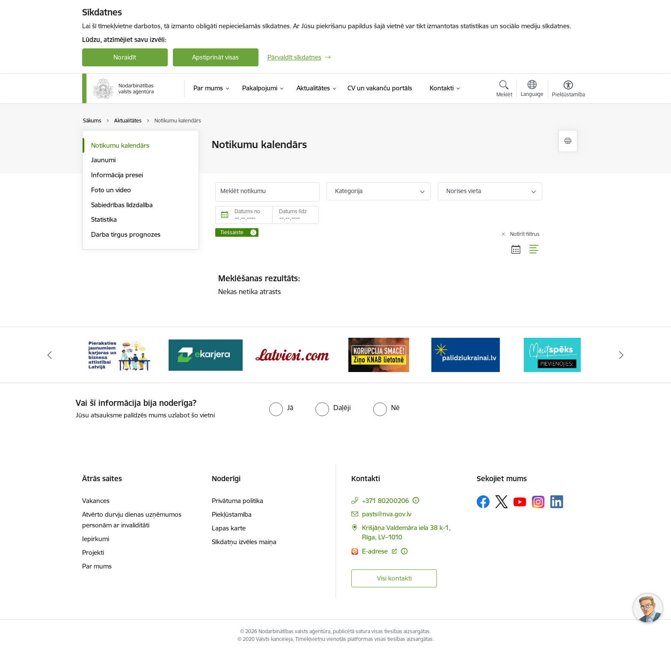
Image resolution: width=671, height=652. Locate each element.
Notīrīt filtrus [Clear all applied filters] (525, 234)
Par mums (97, 566)
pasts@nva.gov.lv (386, 514)
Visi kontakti (394, 578)
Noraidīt (124, 57)
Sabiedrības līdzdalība (122, 205)
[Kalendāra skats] (516, 249)
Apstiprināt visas (215, 57)
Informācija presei (117, 175)
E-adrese (375, 551)
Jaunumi (103, 160)
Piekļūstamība (232, 514)
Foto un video (111, 190)
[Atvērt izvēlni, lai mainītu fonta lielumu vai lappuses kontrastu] (568, 90)
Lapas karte (229, 528)
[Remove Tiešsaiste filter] (253, 232)
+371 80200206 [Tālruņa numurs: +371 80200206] (385, 501)
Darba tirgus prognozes (125, 234)
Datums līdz (293, 211)
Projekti (93, 552)
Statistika (104, 219)
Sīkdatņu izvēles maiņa (244, 542)
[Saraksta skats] (534, 249)
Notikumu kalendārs (120, 145)
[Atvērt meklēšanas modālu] (504, 90)
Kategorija (348, 191)
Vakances (96, 501)
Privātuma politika (237, 501)
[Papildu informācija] (416, 500)
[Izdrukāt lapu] (568, 141)
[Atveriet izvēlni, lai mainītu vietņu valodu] (532, 89)
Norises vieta (463, 191)
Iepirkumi (95, 539)
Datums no (247, 211)
